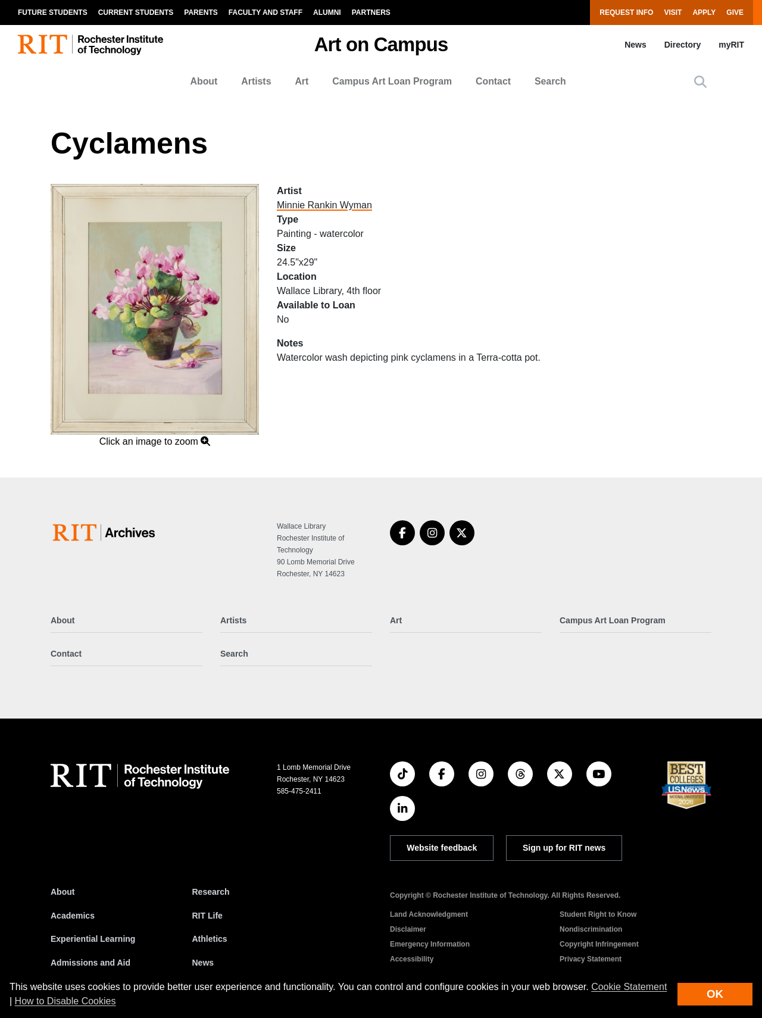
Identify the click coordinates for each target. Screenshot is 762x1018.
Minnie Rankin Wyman (324, 205)
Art (301, 81)
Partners (371, 12)
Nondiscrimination (591, 929)
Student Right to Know (598, 914)
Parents (200, 12)
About (204, 81)
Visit (673, 12)
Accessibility (411, 959)
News (635, 44)
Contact (493, 81)
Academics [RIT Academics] (73, 915)
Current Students (136, 12)
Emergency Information (430, 944)
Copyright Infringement (599, 944)
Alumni (327, 12)
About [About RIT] (62, 892)
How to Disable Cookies (65, 1001)
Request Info (626, 12)
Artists (256, 81)
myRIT (731, 44)
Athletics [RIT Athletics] (209, 939)
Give (735, 12)
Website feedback (442, 848)
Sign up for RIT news (564, 848)
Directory (682, 44)
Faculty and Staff (265, 12)
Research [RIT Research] (211, 892)
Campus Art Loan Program (392, 81)
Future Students (53, 12)
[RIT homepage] (90, 45)
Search (550, 81)
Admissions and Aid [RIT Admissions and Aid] (90, 962)
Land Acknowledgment (429, 914)
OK (715, 994)
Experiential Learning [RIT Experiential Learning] (93, 939)
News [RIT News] (203, 962)
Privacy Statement (591, 959)
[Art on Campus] (106, 532)
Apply (704, 12)
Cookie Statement (629, 987)
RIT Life (207, 915)
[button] (700, 82)
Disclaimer (408, 929)
